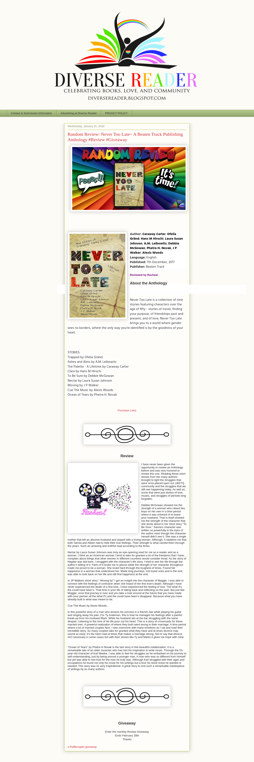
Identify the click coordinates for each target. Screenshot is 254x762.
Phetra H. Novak (159, 248)
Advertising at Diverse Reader (78, 113)
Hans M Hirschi (152, 239)
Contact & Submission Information (31, 113)
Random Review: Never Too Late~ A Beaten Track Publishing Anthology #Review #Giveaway (125, 137)
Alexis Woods (152, 253)
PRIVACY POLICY (116, 113)
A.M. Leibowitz (155, 243)
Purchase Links (127, 410)
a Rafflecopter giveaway (82, 746)
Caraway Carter (154, 234)
